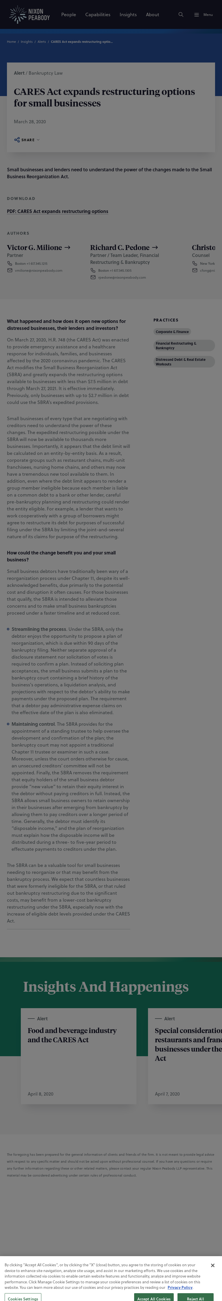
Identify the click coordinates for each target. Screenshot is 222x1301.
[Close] (212, 1279)
